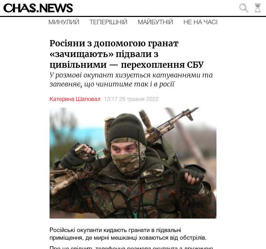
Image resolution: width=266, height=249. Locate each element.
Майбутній (155, 22)
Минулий (63, 22)
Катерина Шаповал (75, 99)
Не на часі (201, 22)
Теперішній (108, 22)
